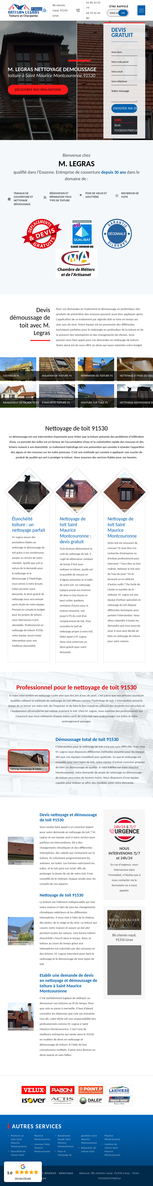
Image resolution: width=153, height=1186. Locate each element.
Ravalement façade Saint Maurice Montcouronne (66, 1141)
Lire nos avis (23, 1178)
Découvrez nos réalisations (38, 90)
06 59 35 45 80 (93, 15)
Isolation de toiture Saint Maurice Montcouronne (112, 1149)
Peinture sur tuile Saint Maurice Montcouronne (19, 1141)
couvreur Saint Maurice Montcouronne (42, 1148)
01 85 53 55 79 (93, 5)
